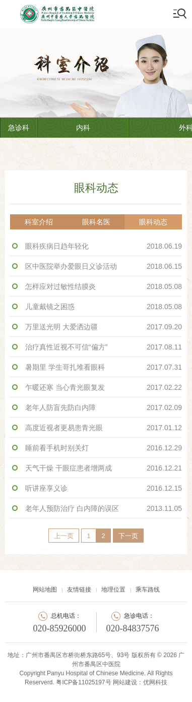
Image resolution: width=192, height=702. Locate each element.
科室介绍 (39, 222)
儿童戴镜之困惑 (103, 307)
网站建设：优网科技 (140, 682)
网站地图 (45, 589)
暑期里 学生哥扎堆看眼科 (103, 367)
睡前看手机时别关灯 (103, 448)
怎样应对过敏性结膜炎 (103, 286)
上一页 (64, 536)
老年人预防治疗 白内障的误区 (103, 508)
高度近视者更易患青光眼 (103, 428)
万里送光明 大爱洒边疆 (103, 327)
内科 (83, 128)
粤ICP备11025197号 (83, 682)
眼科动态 (153, 222)
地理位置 (113, 589)
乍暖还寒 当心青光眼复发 (103, 387)
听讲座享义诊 (103, 488)
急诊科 (18, 128)
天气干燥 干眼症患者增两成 (103, 468)
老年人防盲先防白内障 (103, 407)
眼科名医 (96, 222)
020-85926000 (59, 628)
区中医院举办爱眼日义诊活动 (103, 266)
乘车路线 (148, 589)
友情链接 (79, 589)
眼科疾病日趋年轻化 (103, 246)
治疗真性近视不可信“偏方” (103, 347)
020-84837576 (132, 628)
